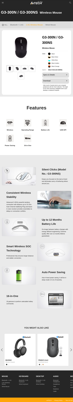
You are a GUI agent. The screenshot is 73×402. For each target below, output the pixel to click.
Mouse (5, 376)
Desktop (40, 376)
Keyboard (23, 376)
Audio (55, 376)
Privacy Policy (58, 400)
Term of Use (69, 400)
